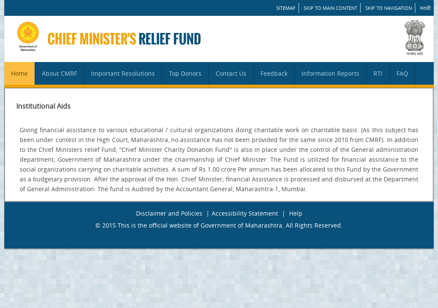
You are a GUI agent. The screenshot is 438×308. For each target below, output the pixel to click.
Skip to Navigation (388, 8)
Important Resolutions (123, 73)
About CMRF (59, 73)
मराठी (425, 8)
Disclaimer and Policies (169, 213)
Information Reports (330, 73)
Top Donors (185, 73)
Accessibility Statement (245, 213)
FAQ (402, 73)
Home (19, 73)
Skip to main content (330, 8)
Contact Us (231, 73)
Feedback (273, 73)
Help (295, 213)
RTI (377, 73)
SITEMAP (286, 8)
